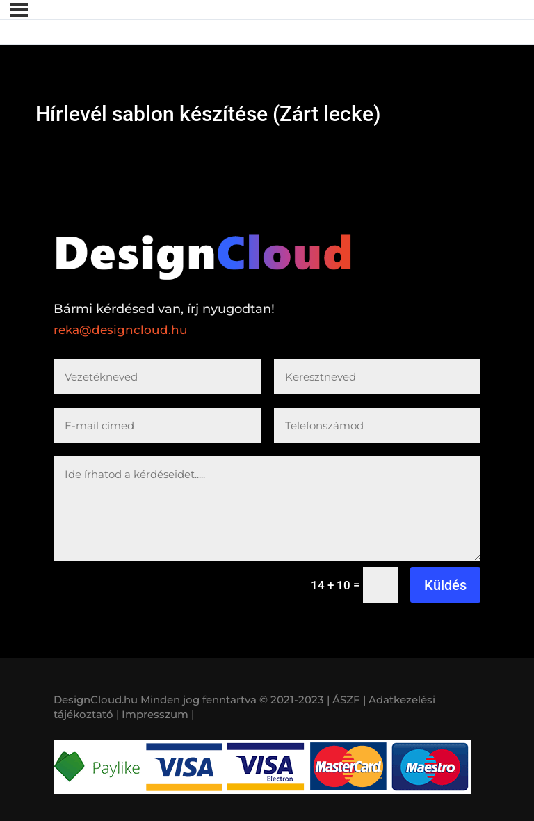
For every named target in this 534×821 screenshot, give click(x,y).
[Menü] (19, 9)
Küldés (445, 585)
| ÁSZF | (346, 699)
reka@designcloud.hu (121, 330)
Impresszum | (158, 714)
